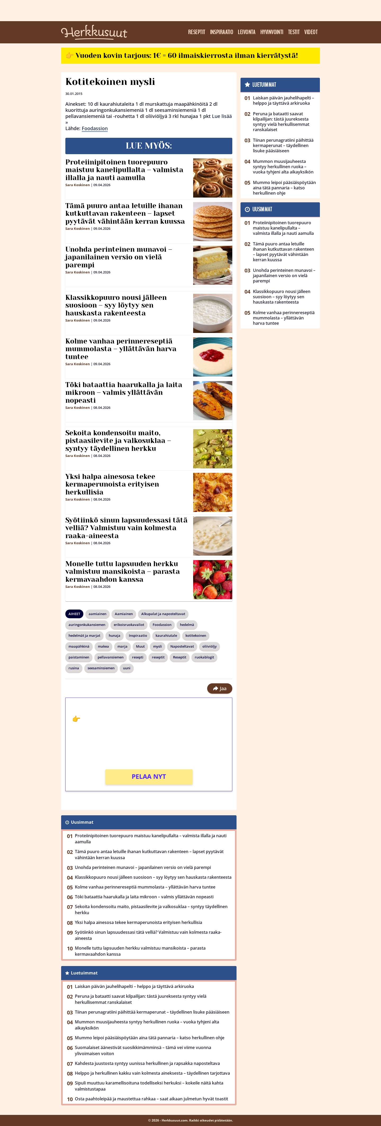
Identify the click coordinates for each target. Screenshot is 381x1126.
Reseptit (196, 32)
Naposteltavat (182, 646)
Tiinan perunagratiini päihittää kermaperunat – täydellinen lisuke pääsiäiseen (152, 1012)
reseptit (158, 657)
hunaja (114, 635)
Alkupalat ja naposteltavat (163, 613)
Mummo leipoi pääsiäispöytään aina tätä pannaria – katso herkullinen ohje (149, 1038)
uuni (126, 668)
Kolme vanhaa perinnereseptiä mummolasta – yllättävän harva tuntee (120, 349)
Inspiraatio (221, 32)
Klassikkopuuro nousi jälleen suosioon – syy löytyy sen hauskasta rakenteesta (116, 305)
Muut (140, 646)
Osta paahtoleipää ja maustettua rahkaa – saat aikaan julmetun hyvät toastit (151, 1099)
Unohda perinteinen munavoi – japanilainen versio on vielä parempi (118, 257)
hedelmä (187, 624)
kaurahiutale (166, 635)
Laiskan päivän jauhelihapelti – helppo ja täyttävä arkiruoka (134, 986)
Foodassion (95, 128)
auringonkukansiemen (87, 624)
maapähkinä (79, 646)
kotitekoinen (195, 635)
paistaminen (79, 657)
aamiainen (97, 613)
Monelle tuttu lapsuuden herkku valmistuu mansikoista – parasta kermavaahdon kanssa (122, 572)
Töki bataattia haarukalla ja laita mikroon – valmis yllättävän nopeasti (123, 393)
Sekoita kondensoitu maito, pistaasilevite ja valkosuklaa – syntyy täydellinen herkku (118, 441)
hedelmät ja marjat (84, 635)
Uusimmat (82, 822)
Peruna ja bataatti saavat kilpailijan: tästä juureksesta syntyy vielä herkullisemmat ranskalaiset (140, 999)
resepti (137, 657)
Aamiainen (124, 613)
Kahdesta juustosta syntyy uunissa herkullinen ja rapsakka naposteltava (147, 1063)
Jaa (219, 688)
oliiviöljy (209, 646)
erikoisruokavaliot (129, 624)
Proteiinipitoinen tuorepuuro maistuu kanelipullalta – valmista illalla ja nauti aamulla (124, 170)
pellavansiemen (111, 657)
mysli (157, 646)
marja (122, 646)
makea (103, 646)
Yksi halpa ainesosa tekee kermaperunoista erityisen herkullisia (112, 484)
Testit (294, 32)
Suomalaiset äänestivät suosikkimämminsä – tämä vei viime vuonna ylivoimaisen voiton (143, 1050)
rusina (74, 668)
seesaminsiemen (101, 668)
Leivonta (247, 32)
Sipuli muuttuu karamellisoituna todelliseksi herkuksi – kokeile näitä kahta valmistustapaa (149, 1086)
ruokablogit (204, 657)
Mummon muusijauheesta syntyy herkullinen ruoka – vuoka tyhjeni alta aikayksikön (147, 1025)
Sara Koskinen (77, 184)
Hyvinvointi (271, 32)
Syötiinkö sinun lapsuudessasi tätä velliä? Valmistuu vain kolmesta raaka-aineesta (126, 528)
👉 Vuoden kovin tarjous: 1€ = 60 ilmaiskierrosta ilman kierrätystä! (181, 55)
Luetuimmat (84, 973)
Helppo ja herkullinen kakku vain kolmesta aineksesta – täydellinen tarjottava (152, 1073)
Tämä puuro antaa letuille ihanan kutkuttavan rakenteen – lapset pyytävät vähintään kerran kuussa (125, 214)
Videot (311, 32)
